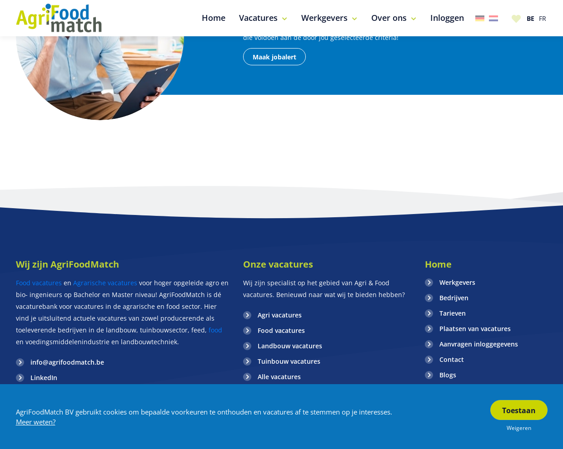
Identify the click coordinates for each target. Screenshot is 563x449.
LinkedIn (43, 377)
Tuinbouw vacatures (289, 361)
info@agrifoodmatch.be (67, 362)
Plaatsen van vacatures (475, 328)
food (214, 330)
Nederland (493, 18)
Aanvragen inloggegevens (478, 344)
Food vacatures (39, 282)
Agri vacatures (280, 315)
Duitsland (479, 18)
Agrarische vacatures (105, 282)
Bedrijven (453, 297)
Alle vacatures (279, 376)
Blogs (447, 375)
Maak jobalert (274, 57)
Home (438, 264)
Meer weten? (35, 421)
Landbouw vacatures (290, 346)
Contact (451, 359)
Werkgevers (457, 282)
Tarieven (452, 313)
